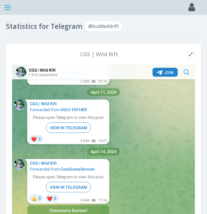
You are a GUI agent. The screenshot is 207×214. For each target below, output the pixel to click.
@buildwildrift (103, 26)
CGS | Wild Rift (99, 54)
